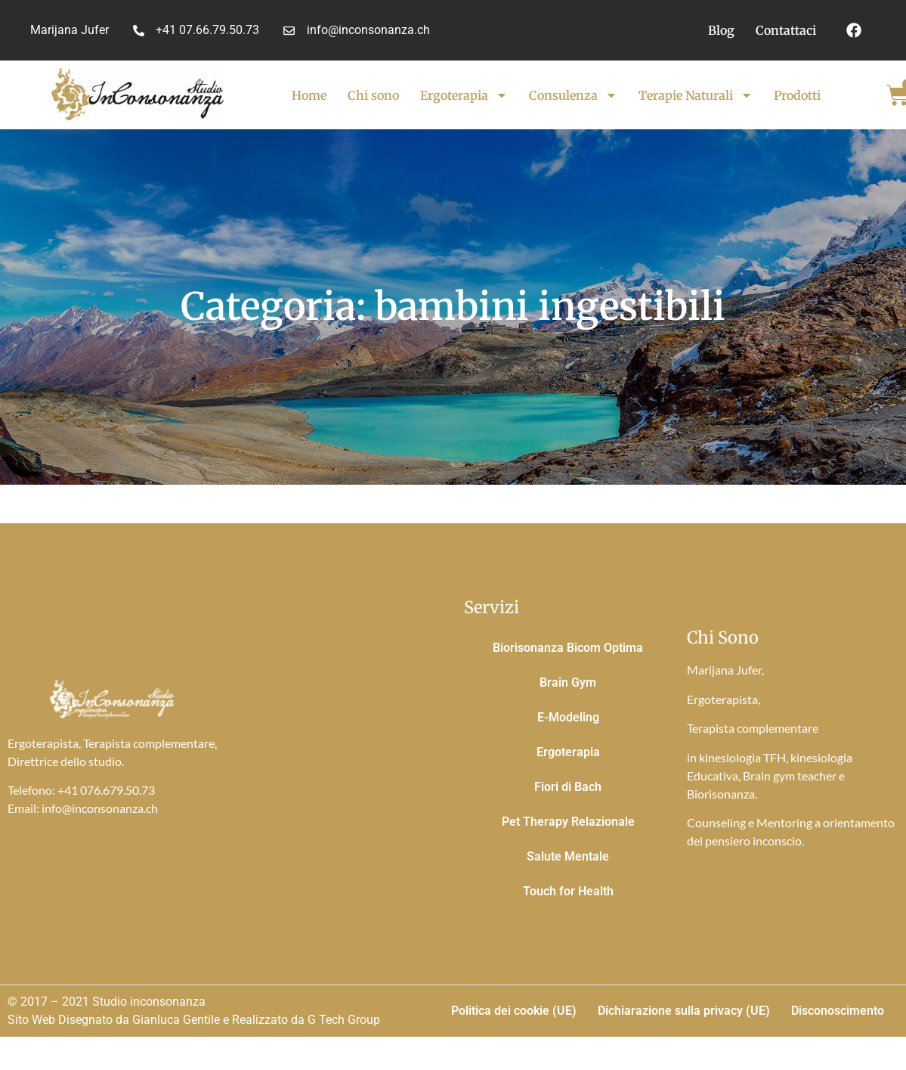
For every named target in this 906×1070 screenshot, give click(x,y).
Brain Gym (568, 682)
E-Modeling (568, 717)
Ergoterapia (464, 95)
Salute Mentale (568, 856)
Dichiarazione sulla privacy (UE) (684, 1010)
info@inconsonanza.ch (100, 808)
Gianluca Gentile (176, 1020)
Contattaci (786, 30)
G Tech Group (344, 1020)
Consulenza (573, 95)
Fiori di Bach (567, 787)
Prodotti (797, 95)
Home (309, 95)
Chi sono (373, 95)
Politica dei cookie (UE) (514, 1010)
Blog (721, 30)
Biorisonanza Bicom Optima (568, 647)
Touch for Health (568, 891)
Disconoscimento (837, 1010)
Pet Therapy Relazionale (568, 821)
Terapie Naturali (696, 95)
